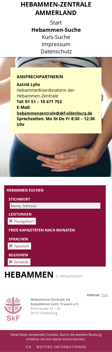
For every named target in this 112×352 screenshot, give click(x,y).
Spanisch (21, 245)
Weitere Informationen (61, 347)
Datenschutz (56, 51)
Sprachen (18, 239)
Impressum (56, 44)
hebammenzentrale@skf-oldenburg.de (54, 113)
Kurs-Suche (56, 36)
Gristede (21, 261)
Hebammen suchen (25, 190)
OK (28, 347)
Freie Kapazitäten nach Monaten (42, 230)
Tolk (104, 295)
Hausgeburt (24, 221)
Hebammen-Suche (56, 29)
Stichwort (19, 199)
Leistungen (20, 214)
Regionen (18, 254)
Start (56, 22)
